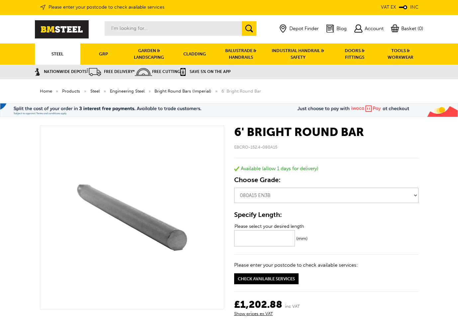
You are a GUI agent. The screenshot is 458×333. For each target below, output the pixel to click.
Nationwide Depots (61, 71)
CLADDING (194, 53)
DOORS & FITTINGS (355, 54)
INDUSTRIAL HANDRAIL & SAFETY (298, 54)
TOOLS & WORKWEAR (400, 54)
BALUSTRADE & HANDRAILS (240, 54)
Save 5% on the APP (205, 71)
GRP (103, 53)
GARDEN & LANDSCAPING (149, 54)
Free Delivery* (111, 71)
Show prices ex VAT (253, 313)
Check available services (266, 278)
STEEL (57, 53)
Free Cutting (157, 71)
